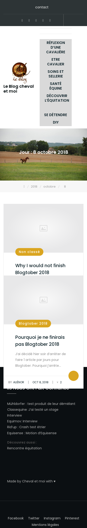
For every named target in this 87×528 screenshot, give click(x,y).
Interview (14, 415)
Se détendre (55, 114)
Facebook (22, 20)
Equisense (15, 433)
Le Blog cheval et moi (18, 89)
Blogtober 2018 (33, 323)
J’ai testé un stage (43, 409)
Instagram (43, 20)
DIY (56, 122)
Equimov (14, 421)
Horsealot (57, 20)
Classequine (17, 409)
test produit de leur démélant (51, 403)
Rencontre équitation (24, 448)
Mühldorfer (16, 403)
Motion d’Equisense (41, 433)
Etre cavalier (55, 62)
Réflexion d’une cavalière (55, 47)
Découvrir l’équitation (57, 98)
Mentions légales (45, 524)
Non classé (29, 251)
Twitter (36, 20)
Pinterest (29, 20)
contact (41, 7)
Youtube (50, 20)
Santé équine (55, 86)
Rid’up (12, 427)
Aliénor (16, 382)
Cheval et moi (33, 481)
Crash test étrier (32, 427)
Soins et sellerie (56, 74)
